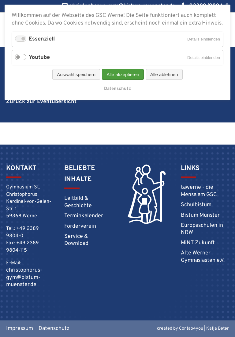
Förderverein (80, 226)
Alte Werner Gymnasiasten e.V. (203, 257)
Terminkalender (83, 215)
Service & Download (76, 240)
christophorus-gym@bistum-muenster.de (24, 277)
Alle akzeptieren (122, 74)
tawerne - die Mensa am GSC (199, 191)
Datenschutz (117, 89)
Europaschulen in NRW (202, 229)
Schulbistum (196, 204)
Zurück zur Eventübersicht (41, 101)
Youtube (39, 57)
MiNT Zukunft (198, 242)
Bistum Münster (200, 215)
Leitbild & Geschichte (78, 202)
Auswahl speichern (76, 74)
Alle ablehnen (164, 74)
